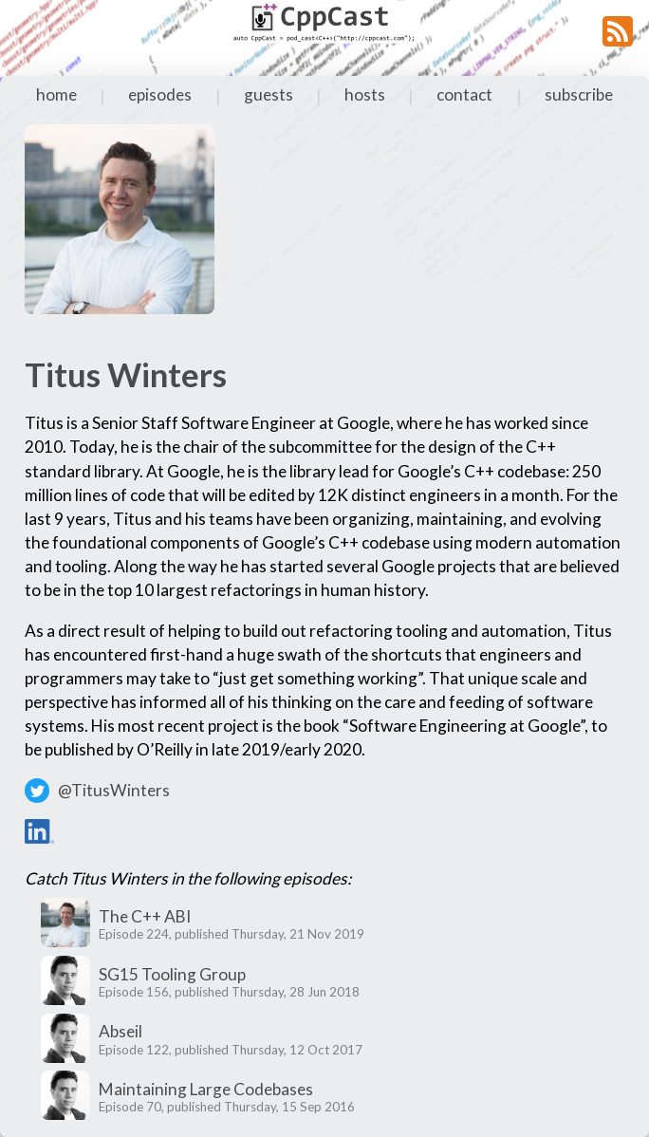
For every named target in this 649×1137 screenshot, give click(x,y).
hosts (364, 94)
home (56, 94)
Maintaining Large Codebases (206, 1089)
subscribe (579, 94)
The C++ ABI (145, 916)
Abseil (120, 1031)
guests (268, 94)
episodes (160, 94)
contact (464, 94)
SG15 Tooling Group (172, 974)
